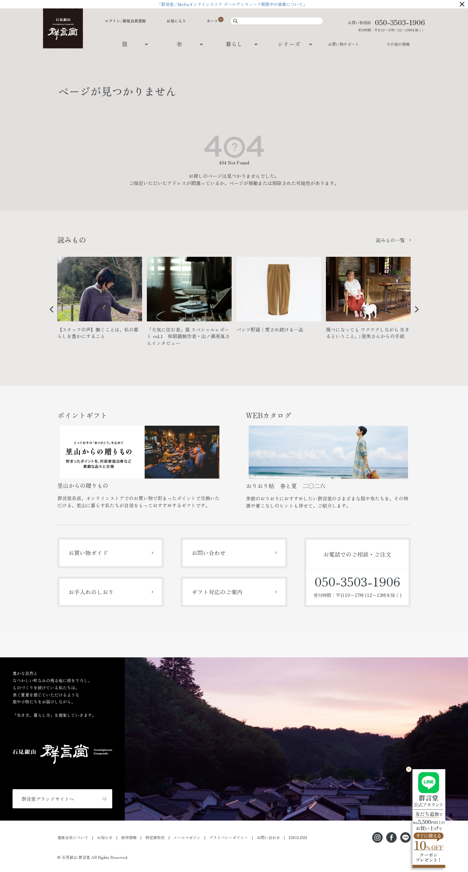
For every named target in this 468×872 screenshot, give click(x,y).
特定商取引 (155, 837)
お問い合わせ (209, 553)
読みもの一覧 (390, 240)
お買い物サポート (343, 44)
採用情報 (129, 837)
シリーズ (289, 44)
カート (212, 21)
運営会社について (72, 837)
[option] (99, 300)
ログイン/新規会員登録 (125, 21)
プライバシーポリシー (228, 837)
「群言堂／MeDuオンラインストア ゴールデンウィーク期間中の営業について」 (234, 4)
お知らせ (105, 837)
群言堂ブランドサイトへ (47, 798)
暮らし (234, 44)
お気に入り (176, 21)
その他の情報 (398, 44)
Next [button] (414, 314)
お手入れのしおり (91, 592)
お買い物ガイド (88, 553)
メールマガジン (187, 837)
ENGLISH (298, 837)
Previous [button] (49, 314)
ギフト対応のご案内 (217, 592)
